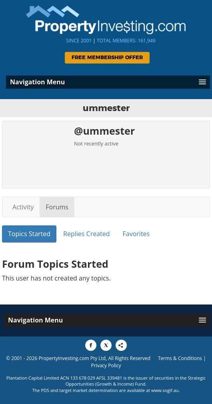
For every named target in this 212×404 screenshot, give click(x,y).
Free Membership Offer (107, 57)
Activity (23, 207)
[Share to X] (106, 345)
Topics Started (29, 233)
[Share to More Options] (121, 345)
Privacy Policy (106, 365)
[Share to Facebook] (90, 345)
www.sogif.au (165, 390)
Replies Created (86, 233)
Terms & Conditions (180, 358)
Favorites (136, 233)
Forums (57, 207)
